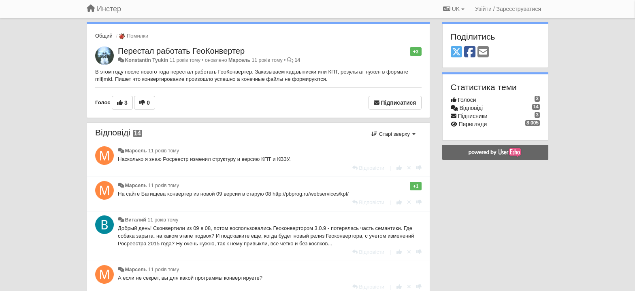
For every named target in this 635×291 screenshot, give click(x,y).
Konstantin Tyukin (146, 60)
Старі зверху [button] (393, 134)
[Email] (483, 52)
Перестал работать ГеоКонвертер (181, 50)
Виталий (135, 220)
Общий (104, 36)
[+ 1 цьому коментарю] (399, 168)
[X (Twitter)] (456, 52)
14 (297, 60)
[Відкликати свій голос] (409, 168)
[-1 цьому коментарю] (419, 168)
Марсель (239, 60)
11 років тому (163, 151)
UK (454, 9)
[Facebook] (469, 52)
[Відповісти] (368, 168)
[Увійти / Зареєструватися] (508, 9)
